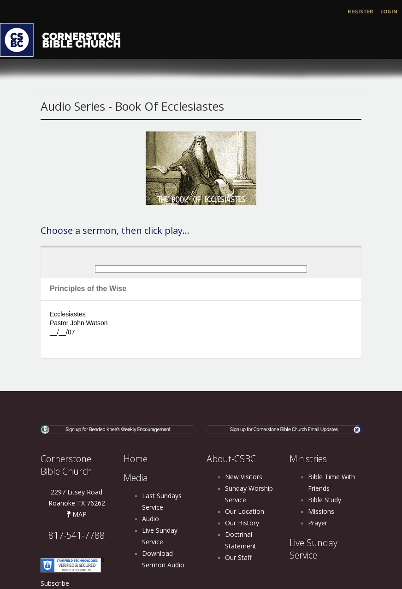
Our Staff (238, 557)
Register (360, 11)
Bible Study (324, 499)
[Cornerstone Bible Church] (64, 39)
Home (136, 458)
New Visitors (243, 476)
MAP (76, 514)
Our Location (244, 511)
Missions (321, 511)
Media (136, 477)
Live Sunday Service (313, 548)
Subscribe (55, 583)
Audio (150, 518)
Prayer (317, 522)
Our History (242, 522)
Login (388, 11)
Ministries (308, 458)
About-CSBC (231, 458)
